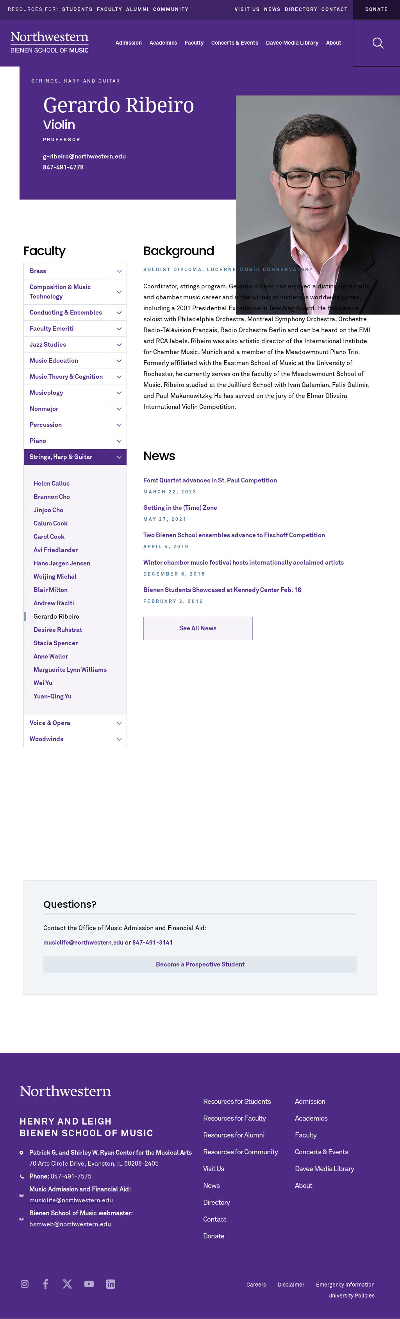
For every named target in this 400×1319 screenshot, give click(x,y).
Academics (163, 43)
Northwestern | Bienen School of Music (50, 42)
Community (171, 9)
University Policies (352, 1296)
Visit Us (247, 9)
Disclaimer (291, 1285)
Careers (256, 1285)
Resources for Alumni (233, 1135)
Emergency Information (345, 1285)
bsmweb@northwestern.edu (70, 1224)
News (272, 9)
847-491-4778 (63, 167)
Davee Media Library (292, 43)
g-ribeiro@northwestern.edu (84, 156)
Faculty (109, 9)
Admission (129, 43)
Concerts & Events (234, 43)
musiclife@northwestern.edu (71, 1200)
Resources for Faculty (234, 1118)
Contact (334, 9)
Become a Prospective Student (200, 964)
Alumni (137, 9)
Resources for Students (237, 1101)
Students (77, 9)
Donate (376, 9)
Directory (301, 9)
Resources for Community (240, 1152)
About (333, 43)
